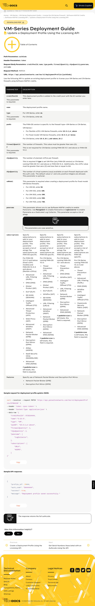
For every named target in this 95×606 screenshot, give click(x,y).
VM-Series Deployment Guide (30, 15)
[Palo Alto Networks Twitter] (83, 572)
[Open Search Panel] (67, 5)
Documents (52, 585)
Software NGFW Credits (76, 15)
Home (6, 15)
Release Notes (9, 578)
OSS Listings (9, 591)
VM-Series (13, 15)
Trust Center (53, 579)
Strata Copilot (83, 5)
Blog (5, 584)
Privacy (51, 576)
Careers (29, 579)
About (28, 576)
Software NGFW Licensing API (16, 17)
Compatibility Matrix (12, 588)
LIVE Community (33, 585)
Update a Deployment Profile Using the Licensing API (49, 17)
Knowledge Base (32, 588)
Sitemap (7, 594)
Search (6, 581)
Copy (18, 462)
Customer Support (33, 582)
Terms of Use (53, 582)
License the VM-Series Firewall (54, 15)
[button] (93, 484)
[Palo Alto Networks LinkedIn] (77, 572)
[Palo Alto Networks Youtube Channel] (88, 572)
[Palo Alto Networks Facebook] (72, 572)
